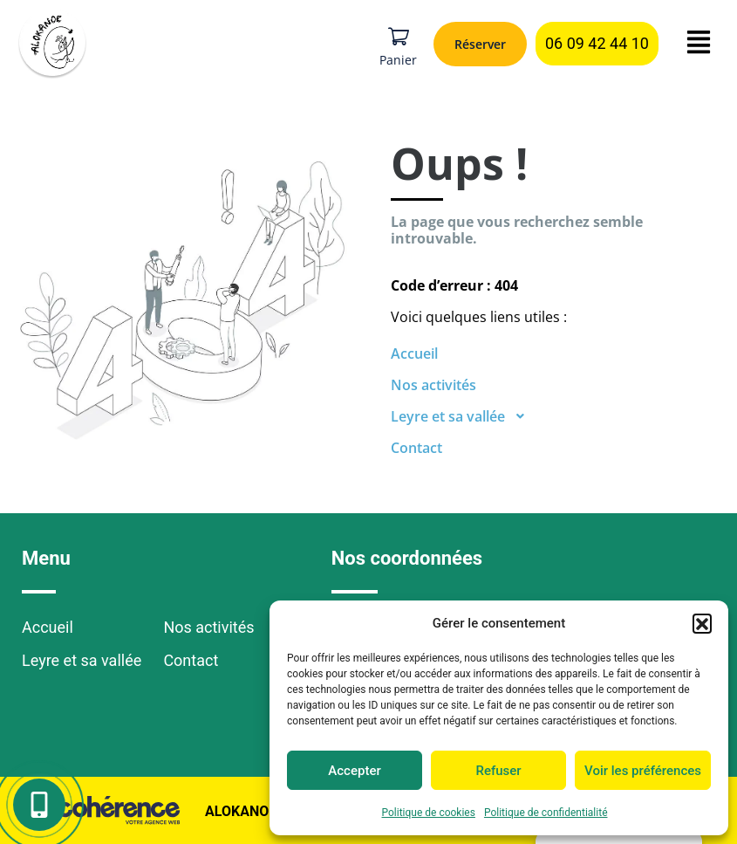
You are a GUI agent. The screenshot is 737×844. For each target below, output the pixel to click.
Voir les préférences (642, 771)
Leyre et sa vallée (463, 416)
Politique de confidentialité (546, 812)
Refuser (498, 771)
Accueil (414, 353)
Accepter (354, 771)
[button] (702, 623)
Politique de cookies (428, 812)
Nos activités (433, 385)
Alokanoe (239, 811)
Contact (416, 447)
